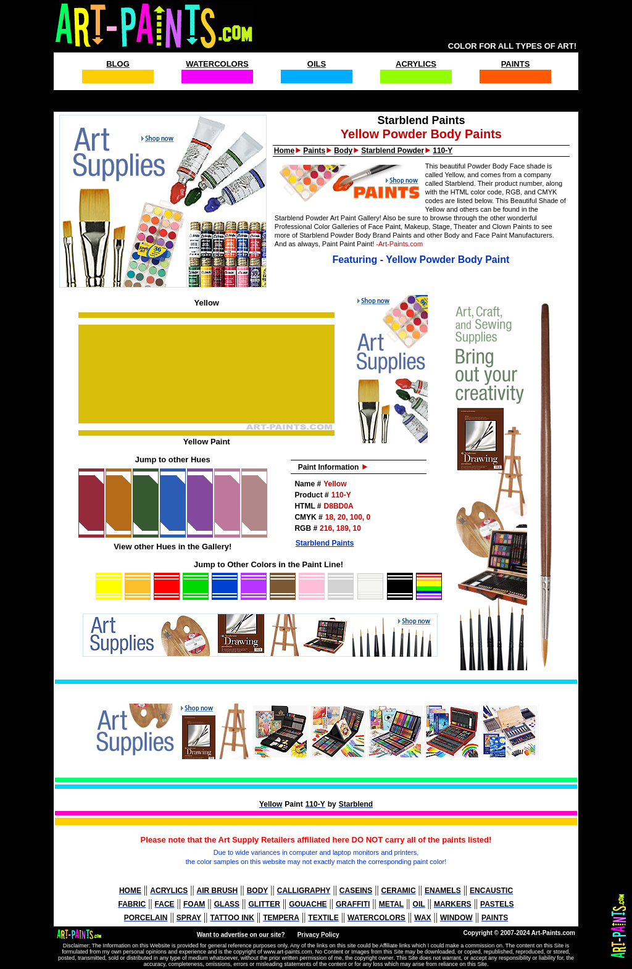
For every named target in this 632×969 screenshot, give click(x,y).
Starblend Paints (325, 543)
